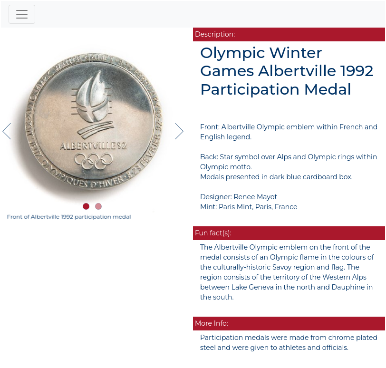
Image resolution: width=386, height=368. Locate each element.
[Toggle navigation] (22, 14)
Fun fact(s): (213, 233)
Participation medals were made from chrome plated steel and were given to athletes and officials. (288, 342)
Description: (215, 34)
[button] (86, 206)
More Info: (211, 323)
